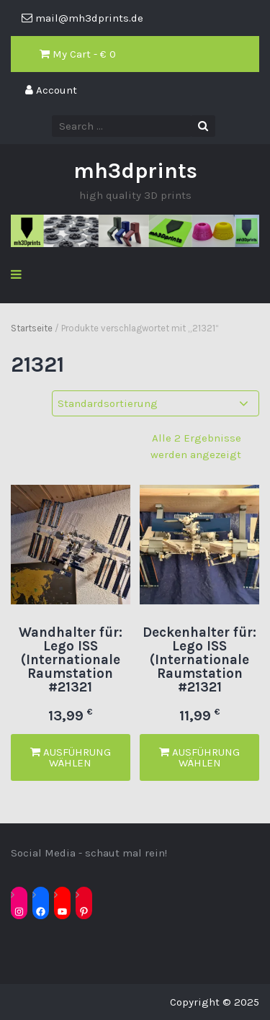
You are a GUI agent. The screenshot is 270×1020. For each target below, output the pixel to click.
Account (51, 90)
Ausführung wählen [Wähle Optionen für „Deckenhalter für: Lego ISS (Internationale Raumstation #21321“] (199, 757)
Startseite (32, 328)
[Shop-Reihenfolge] (155, 403)
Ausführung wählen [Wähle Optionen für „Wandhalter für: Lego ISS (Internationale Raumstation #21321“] (70, 757)
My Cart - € (78, 54)
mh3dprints (135, 171)
